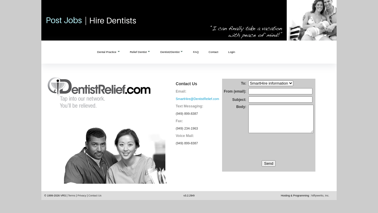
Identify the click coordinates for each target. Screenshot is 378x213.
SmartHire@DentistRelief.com (197, 99)
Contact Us (95, 195)
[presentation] (269, 154)
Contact (213, 52)
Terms (71, 195)
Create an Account (261, 52)
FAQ (196, 52)
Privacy (81, 195)
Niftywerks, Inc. (320, 195)
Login (231, 52)
